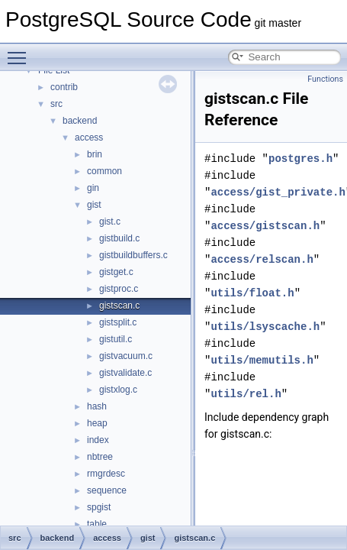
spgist (99, 507)
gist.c (109, 221)
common (104, 171)
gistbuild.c (119, 238)
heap (97, 423)
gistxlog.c (118, 389)
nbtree (100, 456)
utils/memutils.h (261, 360)
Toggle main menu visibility (21, 51)
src (56, 104)
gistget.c (116, 272)
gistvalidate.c (125, 372)
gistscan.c (119, 305)
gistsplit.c (118, 322)
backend (80, 120)
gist (94, 204)
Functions (325, 79)
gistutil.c (115, 339)
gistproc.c (118, 288)
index (98, 440)
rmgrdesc (106, 473)
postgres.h (300, 158)
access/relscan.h (261, 259)
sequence (107, 490)
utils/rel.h (245, 394)
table (97, 524)
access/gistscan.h (265, 225)
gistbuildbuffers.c (133, 255)
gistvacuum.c (126, 356)
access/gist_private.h (277, 192)
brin (94, 154)
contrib (64, 87)
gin (93, 188)
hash (97, 406)
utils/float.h (252, 293)
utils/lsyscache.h (265, 326)
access (89, 137)
